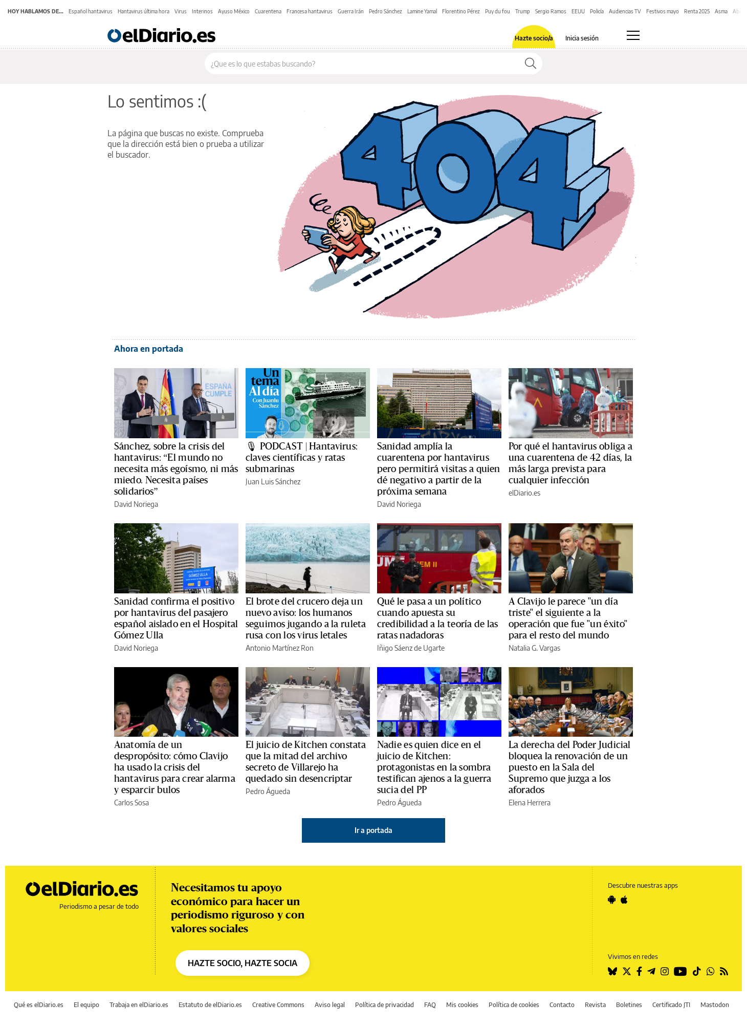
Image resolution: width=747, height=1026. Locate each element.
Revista (595, 1005)
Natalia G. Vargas (534, 648)
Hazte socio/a (534, 38)
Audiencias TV (625, 11)
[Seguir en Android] (612, 899)
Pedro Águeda (268, 791)
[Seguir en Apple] (624, 899)
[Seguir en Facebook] (639, 971)
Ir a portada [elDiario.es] (373, 830)
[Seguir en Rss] (724, 971)
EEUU (578, 11)
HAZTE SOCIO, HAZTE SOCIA (242, 963)
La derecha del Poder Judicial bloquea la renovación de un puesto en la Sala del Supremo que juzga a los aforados (569, 767)
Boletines (629, 1005)
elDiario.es (524, 492)
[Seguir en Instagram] (665, 971)
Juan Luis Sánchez (273, 481)
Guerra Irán (351, 11)
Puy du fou (497, 11)
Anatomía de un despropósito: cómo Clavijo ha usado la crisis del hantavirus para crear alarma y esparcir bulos (174, 767)
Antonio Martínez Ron (280, 648)
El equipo (86, 1005)
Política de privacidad (384, 1005)
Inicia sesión (582, 38)
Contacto (562, 1005)
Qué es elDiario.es (38, 1005)
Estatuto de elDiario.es (210, 1005)
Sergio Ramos (550, 11)
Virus (180, 11)
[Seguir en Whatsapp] (711, 971)
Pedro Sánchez (385, 11)
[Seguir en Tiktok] (696, 971)
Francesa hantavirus (310, 11)
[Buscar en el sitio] (362, 63)
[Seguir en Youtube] (680, 971)
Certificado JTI (671, 1005)
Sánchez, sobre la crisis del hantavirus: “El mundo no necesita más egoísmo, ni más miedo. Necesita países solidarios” (176, 469)
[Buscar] (530, 63)
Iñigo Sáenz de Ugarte (411, 648)
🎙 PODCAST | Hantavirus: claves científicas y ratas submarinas (302, 457)
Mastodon (714, 1005)
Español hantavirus (91, 11)
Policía (597, 11)
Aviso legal (330, 1005)
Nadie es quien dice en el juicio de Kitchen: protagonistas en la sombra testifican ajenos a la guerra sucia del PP (434, 767)
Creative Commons (278, 1005)
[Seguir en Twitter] (626, 971)
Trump (522, 11)
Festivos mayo (662, 11)
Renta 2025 (697, 11)
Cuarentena (268, 11)
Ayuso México (234, 11)
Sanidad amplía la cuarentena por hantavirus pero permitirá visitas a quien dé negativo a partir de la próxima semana (438, 469)
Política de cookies (514, 1005)
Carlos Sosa (131, 802)
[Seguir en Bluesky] (612, 971)
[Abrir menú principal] (633, 35)
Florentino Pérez (461, 11)
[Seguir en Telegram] (651, 971)
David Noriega (136, 504)
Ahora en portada (148, 349)
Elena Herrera (530, 802)
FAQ (430, 1005)
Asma (721, 11)
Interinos (202, 11)
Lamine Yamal (422, 11)
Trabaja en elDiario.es (138, 1005)
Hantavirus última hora (143, 11)
